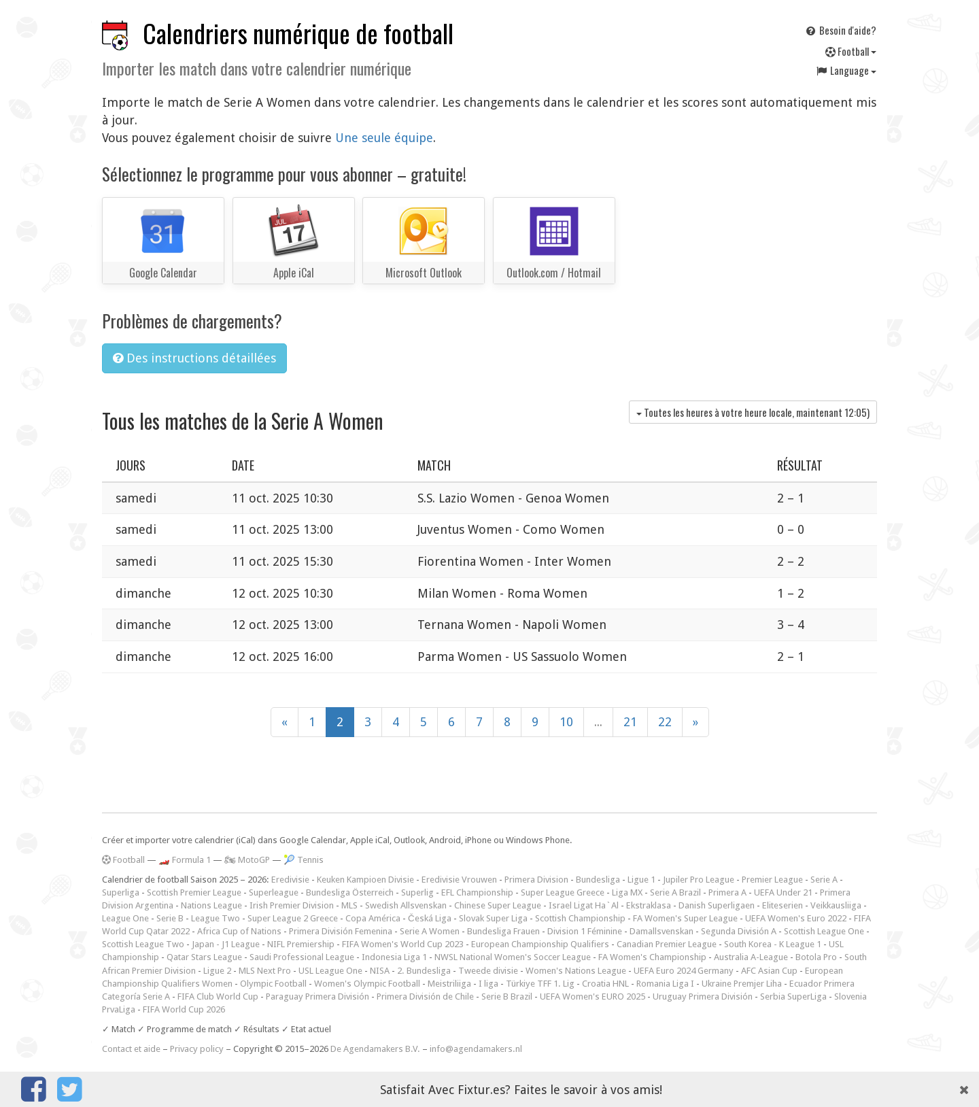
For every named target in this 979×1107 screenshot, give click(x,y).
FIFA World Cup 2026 (184, 1009)
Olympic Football (273, 983)
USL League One (330, 971)
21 (630, 722)
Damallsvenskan (661, 931)
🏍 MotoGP (247, 860)
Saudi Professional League (302, 957)
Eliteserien (782, 905)
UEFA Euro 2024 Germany (684, 971)
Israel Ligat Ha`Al (584, 905)
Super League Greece (562, 892)
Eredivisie (290, 879)
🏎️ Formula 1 (184, 860)
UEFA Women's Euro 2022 (795, 918)
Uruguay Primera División (703, 996)
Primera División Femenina (340, 931)
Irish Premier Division (292, 905)
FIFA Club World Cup (217, 996)
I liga (488, 983)
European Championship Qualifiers (540, 944)
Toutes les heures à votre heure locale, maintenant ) (753, 412)
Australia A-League (751, 957)
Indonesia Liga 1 (394, 957)
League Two (215, 918)
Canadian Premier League (667, 944)
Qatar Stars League (204, 957)
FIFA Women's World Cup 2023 (403, 944)
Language (845, 70)
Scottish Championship (580, 918)
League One (125, 918)
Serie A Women (430, 931)
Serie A (824, 879)
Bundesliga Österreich (350, 892)
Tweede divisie (488, 971)
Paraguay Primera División (317, 996)
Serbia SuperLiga (793, 996)
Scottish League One (824, 931)
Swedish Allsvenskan (406, 905)
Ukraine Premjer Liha (742, 983)
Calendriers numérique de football (298, 33)
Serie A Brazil (675, 892)
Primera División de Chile (425, 996)
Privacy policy (197, 1049)
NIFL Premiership (300, 944)
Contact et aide (131, 1049)
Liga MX (627, 892)
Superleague (273, 892)
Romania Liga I (665, 983)
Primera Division (536, 879)
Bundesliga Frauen (503, 931)
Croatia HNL (605, 983)
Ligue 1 (641, 879)
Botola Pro (816, 957)
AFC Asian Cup (769, 971)
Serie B (170, 918)
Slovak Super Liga (493, 918)
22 (665, 722)
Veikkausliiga (835, 905)
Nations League (211, 905)
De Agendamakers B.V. (375, 1049)
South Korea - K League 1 (772, 944)
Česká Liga (429, 918)
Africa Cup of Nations (239, 931)
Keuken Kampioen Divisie (365, 879)
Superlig (417, 892)
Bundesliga (598, 879)
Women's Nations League (576, 971)
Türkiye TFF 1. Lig (540, 983)
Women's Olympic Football (367, 983)
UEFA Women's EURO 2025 (592, 996)
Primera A (727, 892)
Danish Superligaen (717, 905)
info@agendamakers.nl (476, 1049)
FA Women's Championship (652, 957)
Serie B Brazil (506, 996)
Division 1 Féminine (584, 931)
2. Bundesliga (424, 971)
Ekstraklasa (648, 905)
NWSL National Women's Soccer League (512, 957)
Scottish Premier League (194, 892)
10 (566, 722)
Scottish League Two (143, 944)
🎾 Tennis (304, 860)
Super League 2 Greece (292, 918)
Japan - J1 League (226, 944)
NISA (380, 971)
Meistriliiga (449, 983)
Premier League (772, 879)
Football (850, 51)
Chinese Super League (497, 905)
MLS (349, 905)
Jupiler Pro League (698, 879)
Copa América (372, 918)
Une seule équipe (384, 138)
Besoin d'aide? (840, 29)
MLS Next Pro (265, 971)
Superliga (120, 892)
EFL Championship (477, 892)
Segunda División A (738, 931)
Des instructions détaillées (194, 358)
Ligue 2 (217, 971)
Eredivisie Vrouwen (459, 879)
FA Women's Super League (685, 918)
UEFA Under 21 (783, 892)
